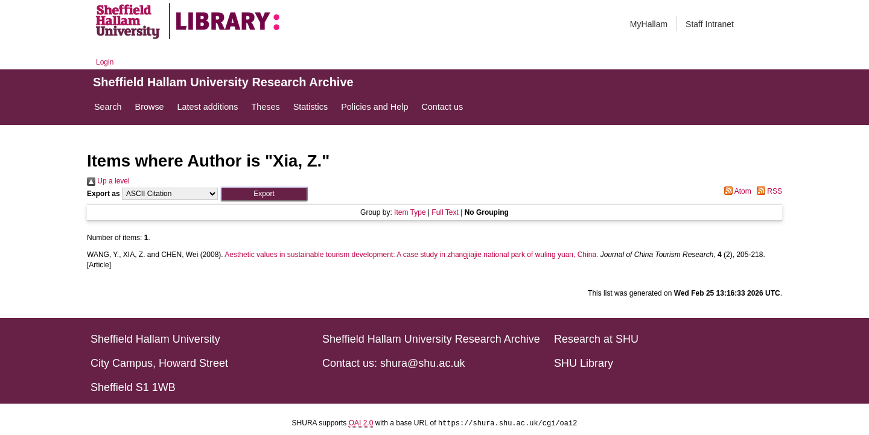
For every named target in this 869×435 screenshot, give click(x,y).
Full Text (444, 212)
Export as (103, 193)
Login (104, 62)
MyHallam (648, 24)
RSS (767, 191)
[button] (264, 194)
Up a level (108, 181)
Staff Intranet (710, 24)
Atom (736, 191)
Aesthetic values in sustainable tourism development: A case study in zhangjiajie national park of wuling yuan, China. (411, 254)
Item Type (409, 212)
